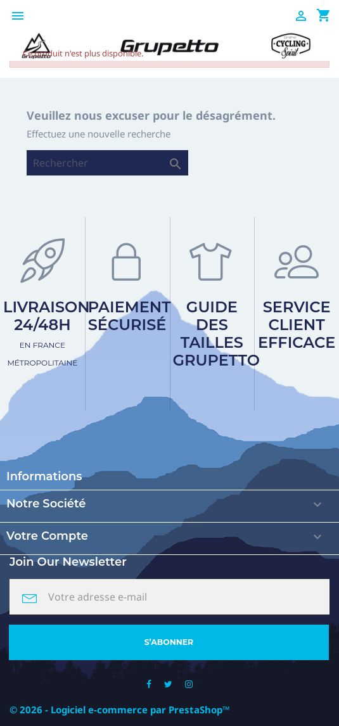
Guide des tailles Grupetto (216, 333)
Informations (44, 476)
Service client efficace (296, 325)
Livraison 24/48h (46, 332)
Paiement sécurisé (129, 316)
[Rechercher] (107, 162)
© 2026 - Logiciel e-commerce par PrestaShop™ (120, 709)
